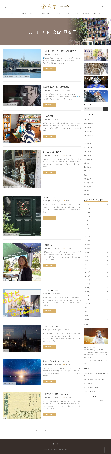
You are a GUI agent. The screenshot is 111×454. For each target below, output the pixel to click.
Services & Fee (44, 14)
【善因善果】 (48, 245)
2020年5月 (87, 288)
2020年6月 (87, 284)
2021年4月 (87, 252)
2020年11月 (87, 264)
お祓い (6, 280)
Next (50, 431)
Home (13, 14)
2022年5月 (87, 244)
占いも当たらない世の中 (52, 152)
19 (45, 431)
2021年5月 (87, 248)
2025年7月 (87, 205)
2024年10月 (87, 224)
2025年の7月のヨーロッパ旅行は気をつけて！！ (60, 51)
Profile (22, 14)
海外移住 (26, 76)
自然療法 (86, 191)
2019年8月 (87, 319)
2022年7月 (87, 236)
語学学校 (86, 195)
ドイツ (16, 76)
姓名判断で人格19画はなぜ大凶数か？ (57, 87)
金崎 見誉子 (48, 54)
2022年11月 (87, 232)
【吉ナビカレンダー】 (51, 290)
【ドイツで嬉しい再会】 (52, 326)
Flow (31, 14)
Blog (75, 14)
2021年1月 (87, 256)
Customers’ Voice (62, 14)
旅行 (21, 76)
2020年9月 (87, 272)
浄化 (85, 175)
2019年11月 (87, 311)
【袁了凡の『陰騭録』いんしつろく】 (57, 394)
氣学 (21, 187)
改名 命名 (13, 104)
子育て (86, 155)
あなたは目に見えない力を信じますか (57, 361)
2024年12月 (87, 220)
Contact (85, 14)
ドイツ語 (86, 131)
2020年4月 (87, 292)
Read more (49, 69)
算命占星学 (87, 183)
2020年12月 (87, 260)
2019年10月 (87, 315)
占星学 (86, 143)
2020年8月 (87, 276)
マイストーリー (88, 135)
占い (5, 187)
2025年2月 (87, 212)
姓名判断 (6, 104)
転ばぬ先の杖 (48, 116)
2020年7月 (87, 280)
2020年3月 (87, 296)
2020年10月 (87, 268)
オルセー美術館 (8, 76)
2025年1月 (87, 216)
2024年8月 (87, 228)
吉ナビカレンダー (13, 187)
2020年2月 (87, 300)
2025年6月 (87, 209)
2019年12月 (87, 307)
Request (96, 14)
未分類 (6, 141)
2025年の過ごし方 (49, 197)
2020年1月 (87, 304)
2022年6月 (87, 240)
